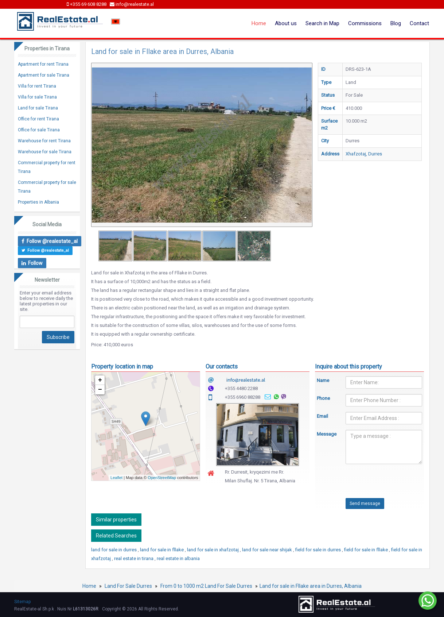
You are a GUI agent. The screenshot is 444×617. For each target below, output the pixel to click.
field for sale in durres (318, 549)
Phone (323, 398)
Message (326, 434)
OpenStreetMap (162, 477)
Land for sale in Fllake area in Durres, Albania (311, 586)
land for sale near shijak (267, 549)
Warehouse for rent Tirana (44, 140)
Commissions (365, 23)
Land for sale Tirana (38, 108)
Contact (419, 23)
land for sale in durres (114, 549)
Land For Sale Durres (128, 586)
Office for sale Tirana (39, 129)
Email (322, 416)
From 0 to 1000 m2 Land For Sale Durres (206, 586)
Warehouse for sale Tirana (44, 151)
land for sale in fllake (162, 549)
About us (286, 23)
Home (259, 23)
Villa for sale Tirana (37, 97)
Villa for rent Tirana (37, 86)
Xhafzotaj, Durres (364, 154)
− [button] (100, 389)
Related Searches (116, 536)
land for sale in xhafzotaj (213, 549)
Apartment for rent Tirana (43, 64)
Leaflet (116, 477)
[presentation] (372, 484)
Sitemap (22, 601)
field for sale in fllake (366, 549)
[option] (115, 246)
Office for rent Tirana (38, 119)
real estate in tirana (134, 558)
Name (323, 380)
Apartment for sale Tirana (43, 75)
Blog (395, 23)
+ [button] (100, 380)
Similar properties (116, 519)
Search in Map (322, 23)
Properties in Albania (38, 202)
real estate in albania (178, 558)
